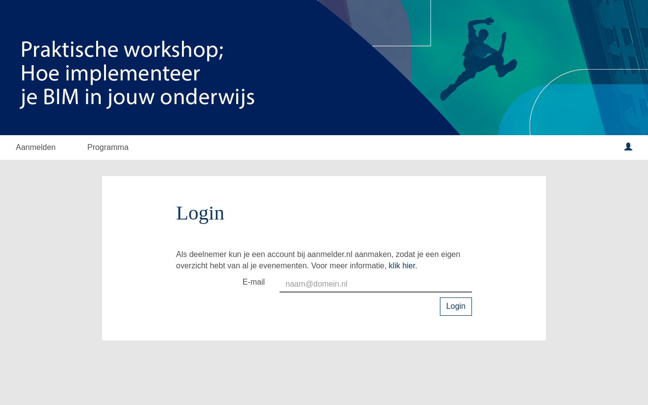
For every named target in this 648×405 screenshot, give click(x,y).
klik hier (402, 265)
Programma (108, 147)
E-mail (254, 282)
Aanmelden (36, 147)
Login (456, 306)
